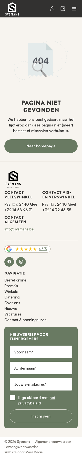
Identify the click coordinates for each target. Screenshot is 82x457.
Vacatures (12, 314)
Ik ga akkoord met (36, 400)
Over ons (12, 302)
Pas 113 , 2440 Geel (59, 204)
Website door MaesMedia (23, 452)
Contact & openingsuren (25, 319)
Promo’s (11, 285)
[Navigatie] (74, 9)
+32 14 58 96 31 (18, 210)
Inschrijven (41, 416)
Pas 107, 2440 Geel (21, 204)
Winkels (11, 291)
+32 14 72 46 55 (56, 210)
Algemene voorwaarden (53, 442)
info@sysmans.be (19, 229)
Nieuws (10, 308)
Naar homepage (41, 146)
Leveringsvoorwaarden (21, 447)
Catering (12, 297)
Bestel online (15, 280)
